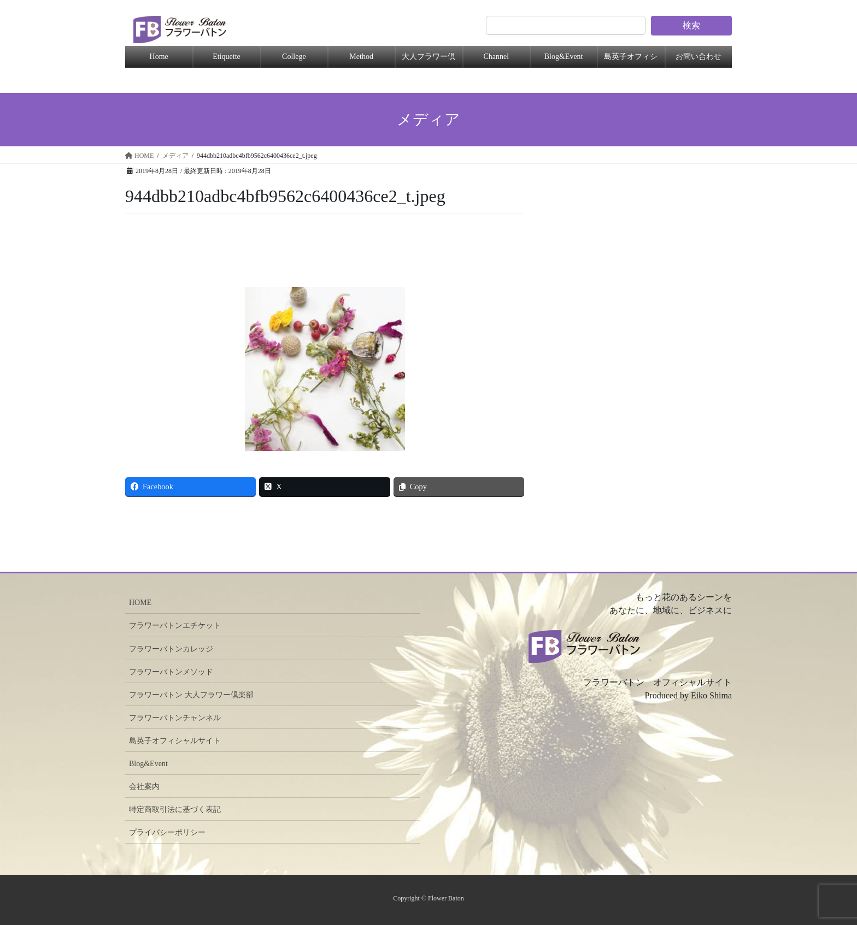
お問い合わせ (698, 56)
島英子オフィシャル (631, 60)
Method (361, 56)
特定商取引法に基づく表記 (175, 809)
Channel (496, 56)
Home (159, 56)
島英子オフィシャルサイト (175, 741)
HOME (140, 602)
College (294, 56)
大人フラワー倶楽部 (428, 60)
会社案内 (144, 786)
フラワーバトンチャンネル (175, 718)
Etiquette (226, 56)
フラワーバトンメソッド (171, 672)
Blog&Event (563, 56)
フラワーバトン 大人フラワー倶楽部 (191, 695)
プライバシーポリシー (167, 832)
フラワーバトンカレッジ (171, 649)
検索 (691, 25)
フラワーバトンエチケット (175, 625)
